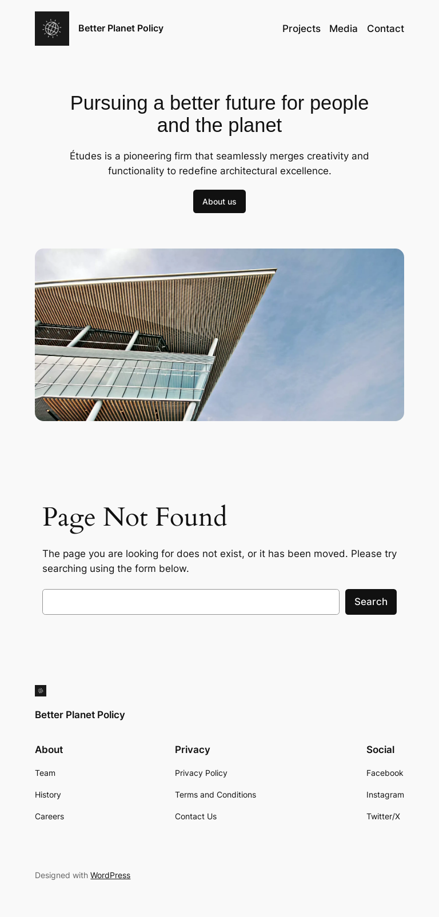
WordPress (110, 875)
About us (219, 201)
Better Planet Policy (120, 28)
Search (371, 601)
